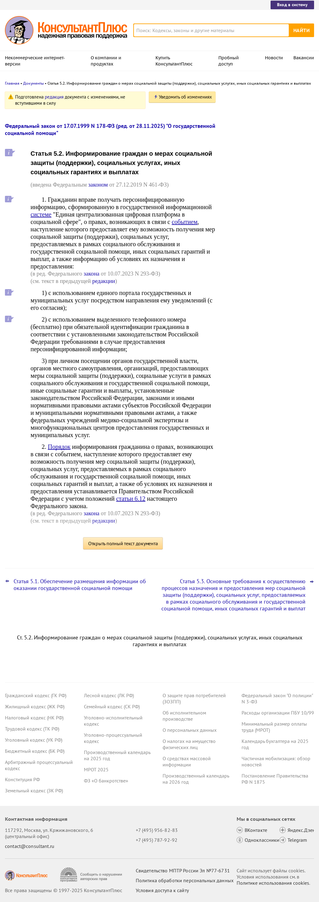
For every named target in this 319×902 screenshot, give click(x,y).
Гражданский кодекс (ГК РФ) (35, 695)
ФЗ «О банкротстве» (106, 781)
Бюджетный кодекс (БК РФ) (34, 751)
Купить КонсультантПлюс (174, 61)
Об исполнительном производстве (184, 716)
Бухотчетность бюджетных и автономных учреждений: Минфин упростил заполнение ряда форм (263, 188)
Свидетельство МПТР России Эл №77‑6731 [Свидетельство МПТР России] (183, 870)
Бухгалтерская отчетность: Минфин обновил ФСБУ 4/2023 (264, 219)
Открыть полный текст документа (123, 543)
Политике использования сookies (273, 883)
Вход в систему (292, 4)
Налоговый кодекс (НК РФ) (34, 717)
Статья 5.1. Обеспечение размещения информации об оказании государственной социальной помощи (80, 585)
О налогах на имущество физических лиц (189, 744)
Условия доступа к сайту (162, 890)
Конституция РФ (22, 779)
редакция (54, 97)
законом (98, 184)
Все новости (240, 235)
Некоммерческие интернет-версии (35, 61)
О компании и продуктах (106, 61)
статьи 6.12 (130, 498)
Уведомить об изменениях (185, 97)
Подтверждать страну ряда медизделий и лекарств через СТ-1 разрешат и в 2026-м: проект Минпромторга (268, 127)
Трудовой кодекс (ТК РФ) (32, 729)
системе (41, 214)
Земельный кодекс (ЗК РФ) (34, 790)
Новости (274, 58)
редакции (103, 281)
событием (184, 221)
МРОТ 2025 (96, 769)
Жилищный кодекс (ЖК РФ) (34, 706)
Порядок (59, 446)
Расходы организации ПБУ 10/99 (278, 713)
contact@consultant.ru (29, 846)
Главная (12, 83)
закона (91, 273)
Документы (33, 83)
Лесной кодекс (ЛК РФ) (109, 695)
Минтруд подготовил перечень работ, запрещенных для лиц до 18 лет (266, 158)
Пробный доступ (228, 61)
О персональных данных (190, 730)
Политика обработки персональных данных (185, 880)
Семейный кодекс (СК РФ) (112, 706)
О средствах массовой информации (187, 761)
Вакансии (303, 58)
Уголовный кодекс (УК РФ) (33, 740)
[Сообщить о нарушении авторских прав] (91, 874)
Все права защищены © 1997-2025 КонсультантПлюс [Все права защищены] (63, 890)
